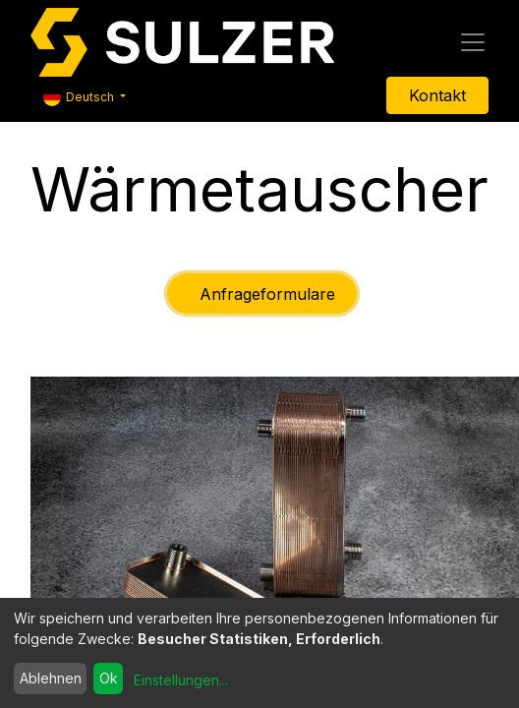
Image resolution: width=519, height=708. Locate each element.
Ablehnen (51, 678)
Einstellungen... (181, 680)
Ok (108, 678)
